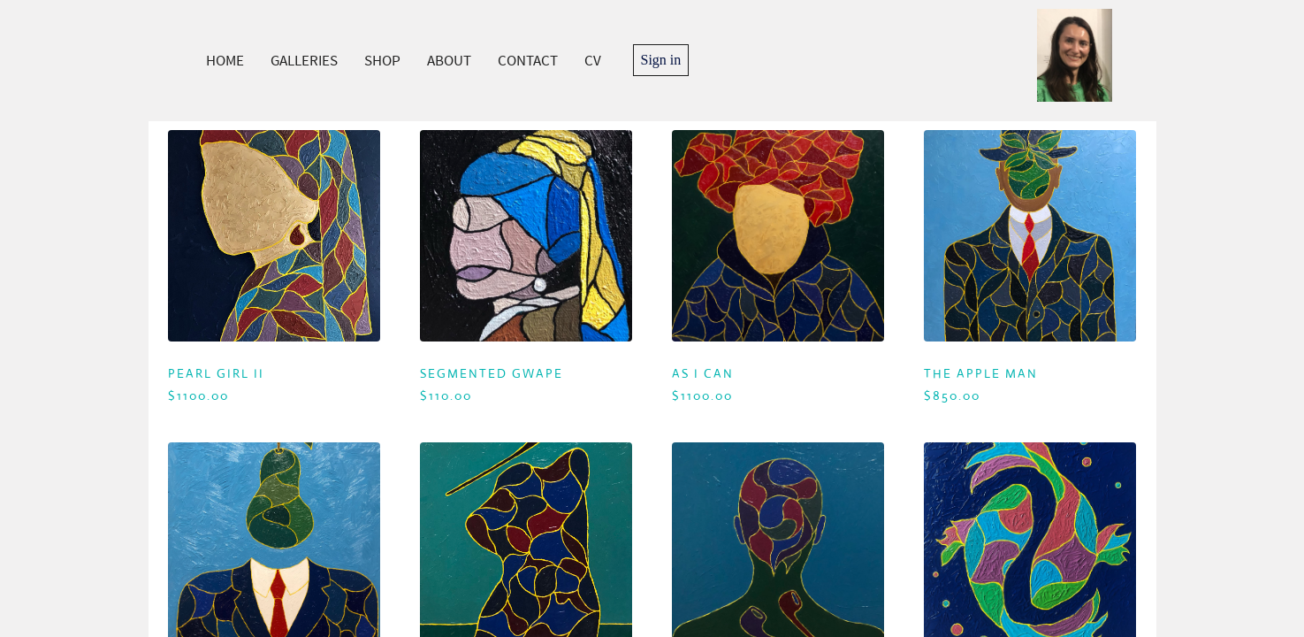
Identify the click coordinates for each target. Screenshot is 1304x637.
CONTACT (528, 60)
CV (592, 60)
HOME (225, 60)
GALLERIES (304, 60)
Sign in (661, 59)
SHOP (382, 60)
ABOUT (449, 60)
